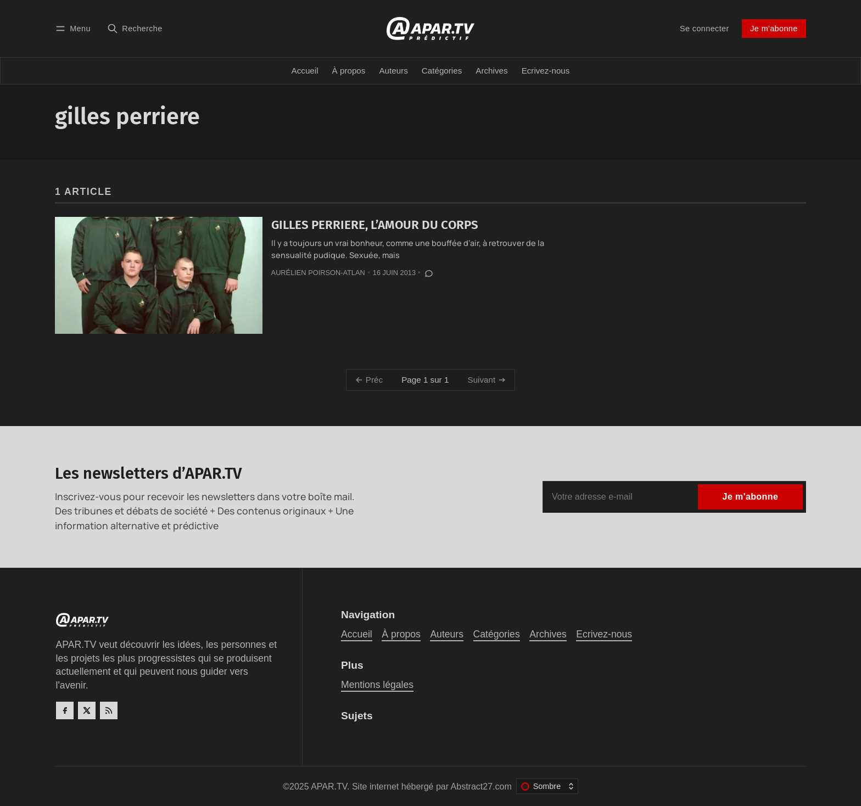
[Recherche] (134, 28)
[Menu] (74, 28)
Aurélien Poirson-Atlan (318, 272)
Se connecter (704, 28)
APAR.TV (329, 786)
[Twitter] (87, 710)
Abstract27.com (481, 786)
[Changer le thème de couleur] (547, 786)
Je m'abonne (773, 28)
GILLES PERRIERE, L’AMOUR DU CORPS (374, 224)
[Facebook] (65, 710)
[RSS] (109, 710)
